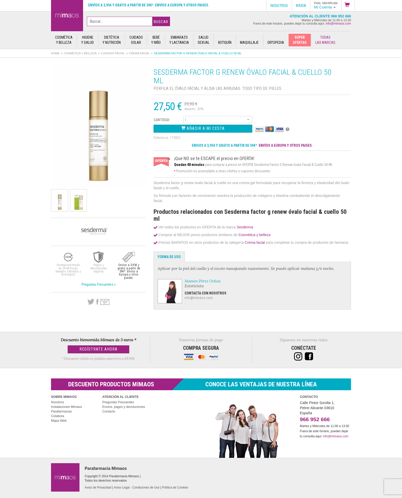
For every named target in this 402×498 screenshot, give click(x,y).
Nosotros (57, 402)
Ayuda (301, 5)
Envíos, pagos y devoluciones (123, 407)
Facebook (97, 302)
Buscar (161, 21)
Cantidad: (162, 120)
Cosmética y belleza (80, 53)
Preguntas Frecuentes (118, 402)
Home (55, 53)
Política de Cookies (175, 487)
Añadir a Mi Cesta (203, 128)
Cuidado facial (113, 53)
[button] (348, 5)
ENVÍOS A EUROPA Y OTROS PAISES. (286, 145)
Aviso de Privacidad (98, 487)
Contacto (108, 411)
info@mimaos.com (338, 23)
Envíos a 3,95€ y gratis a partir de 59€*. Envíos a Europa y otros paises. (148, 5)
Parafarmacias (61, 411)
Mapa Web (59, 420)
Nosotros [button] (279, 5)
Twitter (90, 302)
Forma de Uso (169, 257)
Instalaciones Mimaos (66, 407)
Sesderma (245, 227)
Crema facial (139, 53)
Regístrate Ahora (98, 349)
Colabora (57, 416)
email (104, 302)
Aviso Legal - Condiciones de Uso (136, 487)
